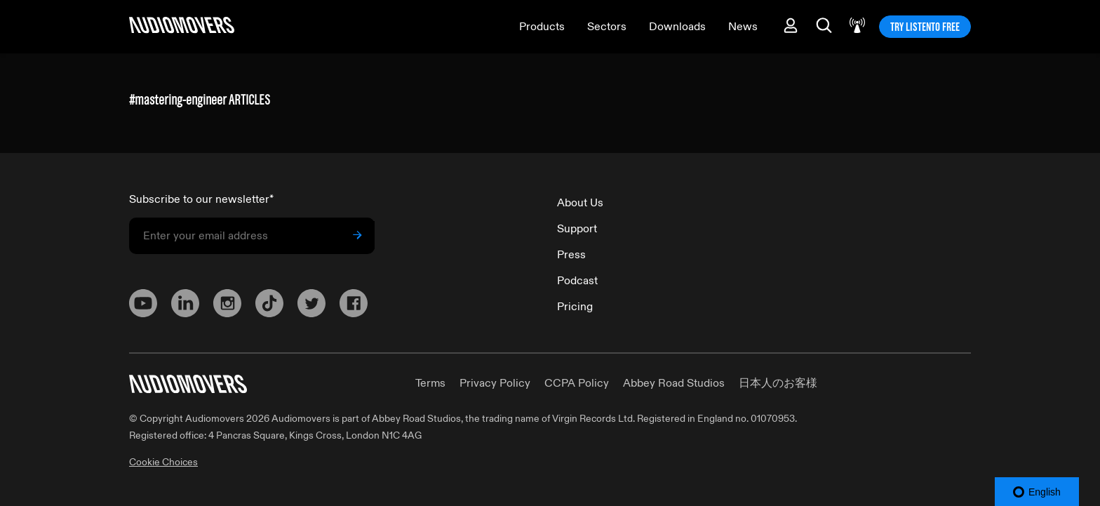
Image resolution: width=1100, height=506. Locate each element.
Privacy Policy (495, 383)
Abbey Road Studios (674, 383)
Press (571, 255)
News (743, 27)
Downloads (677, 27)
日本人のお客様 (778, 383)
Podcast (577, 281)
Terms (430, 383)
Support (577, 229)
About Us (580, 203)
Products (542, 27)
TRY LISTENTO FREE (925, 26)
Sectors (606, 27)
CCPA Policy (576, 383)
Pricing (575, 307)
